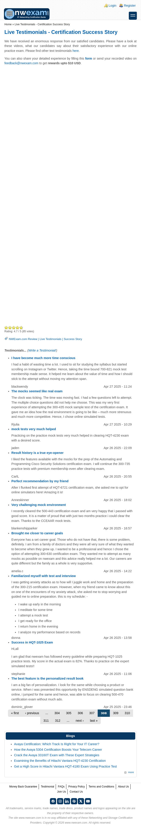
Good (14, 327)
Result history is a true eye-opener (37, 453)
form (88, 58)
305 (68, 713)
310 (127, 713)
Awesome (20, 327)
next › (80, 720)
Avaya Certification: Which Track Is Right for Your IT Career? (56, 744)
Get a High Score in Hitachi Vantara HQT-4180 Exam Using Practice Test (65, 766)
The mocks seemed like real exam (37, 391)
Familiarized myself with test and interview (43, 576)
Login (112, 5)
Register (130, 5)
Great (17, 327)
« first (15, 713)
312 (57, 720)
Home (8, 24)
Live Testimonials (50, 339)
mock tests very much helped (33, 429)
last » (93, 720)
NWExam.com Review (23, 339)
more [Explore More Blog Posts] (131, 772)
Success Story (73, 339)
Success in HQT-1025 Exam (32, 642)
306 (80, 713)
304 (57, 713)
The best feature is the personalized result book (47, 678)
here (75, 50)
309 (115, 713)
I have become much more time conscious (43, 358)
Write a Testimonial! (42, 350)
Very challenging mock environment (38, 505)
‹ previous (32, 713)
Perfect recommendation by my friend (40, 481)
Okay (10, 327)
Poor (6, 327)
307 (92, 713)
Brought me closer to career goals (37, 533)
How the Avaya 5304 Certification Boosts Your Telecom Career (58, 749)
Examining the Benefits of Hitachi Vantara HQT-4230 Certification (60, 760)
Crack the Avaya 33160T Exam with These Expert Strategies (56, 755)
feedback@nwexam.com (21, 63)
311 (46, 720)
